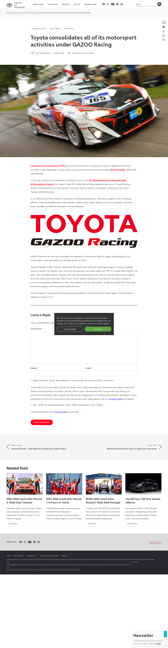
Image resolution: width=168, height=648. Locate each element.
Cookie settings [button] (70, 329)
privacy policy (116, 398)
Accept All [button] (98, 329)
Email (88, 367)
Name (34, 367)
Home (9, 13)
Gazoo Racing (30, 13)
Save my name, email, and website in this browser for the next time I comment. (73, 380)
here (158, 643)
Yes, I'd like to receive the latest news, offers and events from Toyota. (68, 404)
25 (132, 523)
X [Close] (165, 634)
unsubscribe (60, 411)
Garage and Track (18, 13)
